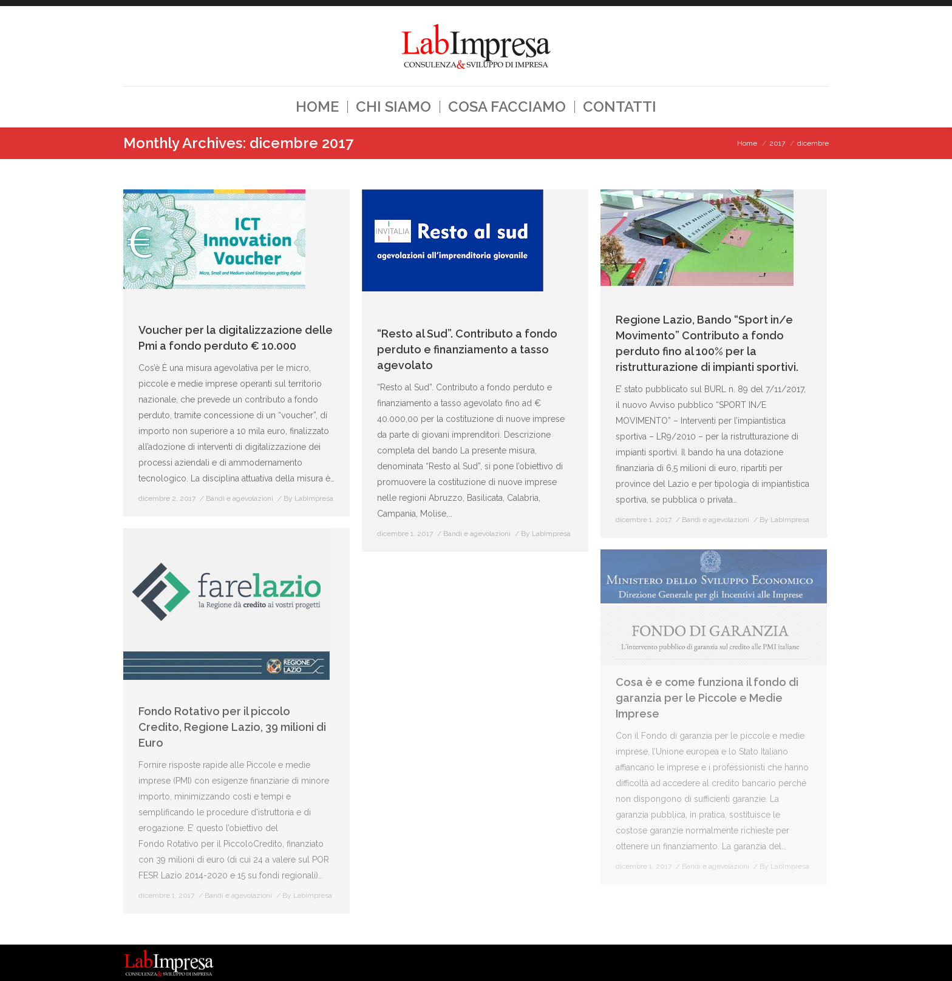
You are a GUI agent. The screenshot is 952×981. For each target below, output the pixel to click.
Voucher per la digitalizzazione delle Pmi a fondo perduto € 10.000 (235, 338)
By (308, 498)
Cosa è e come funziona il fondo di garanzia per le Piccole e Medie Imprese (707, 698)
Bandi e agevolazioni (239, 498)
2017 (777, 143)
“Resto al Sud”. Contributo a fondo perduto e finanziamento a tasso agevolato (467, 349)
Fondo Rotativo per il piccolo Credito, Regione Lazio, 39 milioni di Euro (232, 727)
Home (747, 143)
